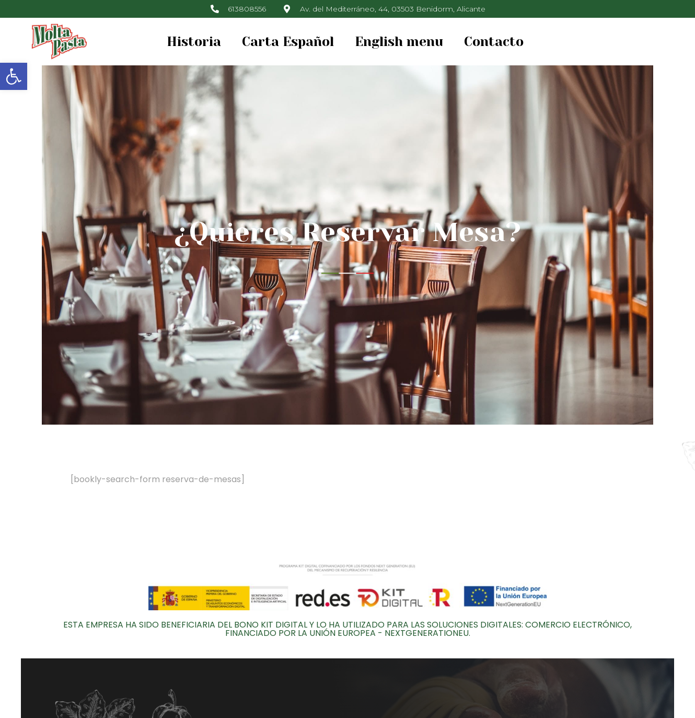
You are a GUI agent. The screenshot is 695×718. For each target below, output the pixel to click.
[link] (13, 76)
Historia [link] (194, 41)
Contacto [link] (494, 41)
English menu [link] (399, 41)
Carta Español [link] (288, 41)
